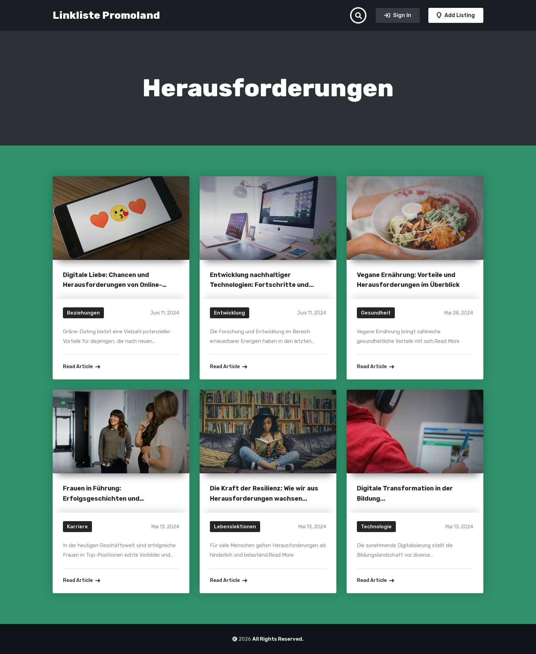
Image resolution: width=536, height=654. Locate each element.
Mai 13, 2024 (165, 527)
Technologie (376, 527)
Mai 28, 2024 (458, 313)
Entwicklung (229, 313)
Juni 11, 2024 (164, 313)
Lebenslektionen (235, 527)
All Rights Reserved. (278, 639)
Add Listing (459, 15)
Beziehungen (83, 313)
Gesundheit (376, 313)
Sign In (401, 15)
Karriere (77, 527)
